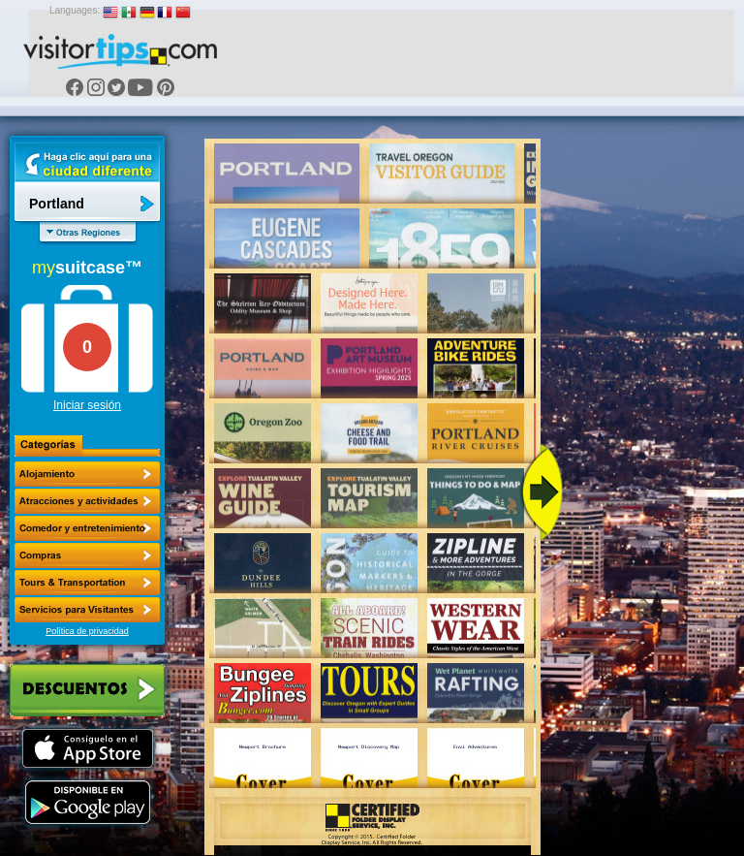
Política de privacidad (87, 631)
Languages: (74, 10)
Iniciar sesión (87, 405)
